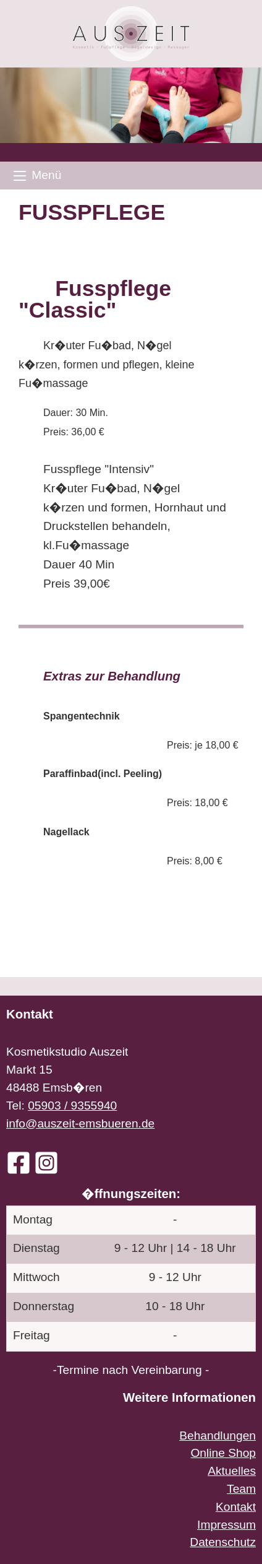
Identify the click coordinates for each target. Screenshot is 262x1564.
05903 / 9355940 (72, 1105)
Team (241, 1488)
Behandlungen (217, 1435)
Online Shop (223, 1452)
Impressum (226, 1524)
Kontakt (236, 1506)
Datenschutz (223, 1542)
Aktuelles (232, 1470)
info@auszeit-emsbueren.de (80, 1123)
